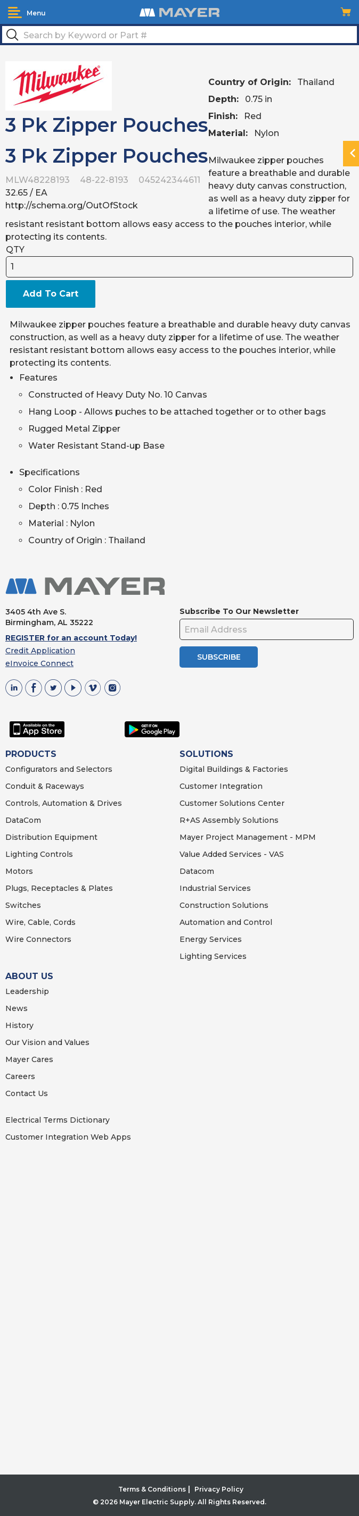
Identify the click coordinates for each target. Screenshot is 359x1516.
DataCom (23, 820)
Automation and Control (226, 922)
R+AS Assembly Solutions (229, 820)
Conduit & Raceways (44, 786)
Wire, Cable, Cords (40, 922)
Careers (20, 1076)
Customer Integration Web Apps (68, 1137)
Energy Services (211, 939)
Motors (19, 871)
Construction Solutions (224, 905)
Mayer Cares (29, 1059)
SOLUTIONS (206, 754)
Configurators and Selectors (58, 769)
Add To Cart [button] (50, 294)
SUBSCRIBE (219, 657)
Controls (55, 854)
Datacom (197, 871)
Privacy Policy (218, 1489)
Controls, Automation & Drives (63, 803)
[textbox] (179, 34)
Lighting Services (213, 956)
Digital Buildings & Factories (234, 769)
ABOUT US (29, 976)
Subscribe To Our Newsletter (239, 611)
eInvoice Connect (39, 663)
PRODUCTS (30, 754)
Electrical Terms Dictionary (57, 1120)
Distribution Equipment (51, 837)
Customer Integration (221, 786)
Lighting (21, 854)
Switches (23, 905)
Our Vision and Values (47, 1042)
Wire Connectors (38, 939)
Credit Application (40, 650)
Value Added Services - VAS (232, 854)
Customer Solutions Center (232, 803)
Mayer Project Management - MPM (248, 837)
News (16, 1008)
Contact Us (26, 1093)
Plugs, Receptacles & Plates (59, 888)
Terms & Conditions (152, 1489)
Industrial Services (215, 888)
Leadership (27, 991)
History (19, 1025)
